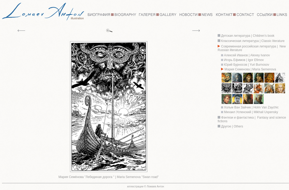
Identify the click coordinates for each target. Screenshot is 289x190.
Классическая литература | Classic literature (252, 41)
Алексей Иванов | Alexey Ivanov (247, 55)
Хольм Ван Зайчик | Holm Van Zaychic (251, 107)
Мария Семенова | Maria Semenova (250, 69)
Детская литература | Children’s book (247, 36)
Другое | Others (232, 126)
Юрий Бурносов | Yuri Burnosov (246, 64)
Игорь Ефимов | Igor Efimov (243, 60)
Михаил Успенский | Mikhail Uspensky (251, 112)
